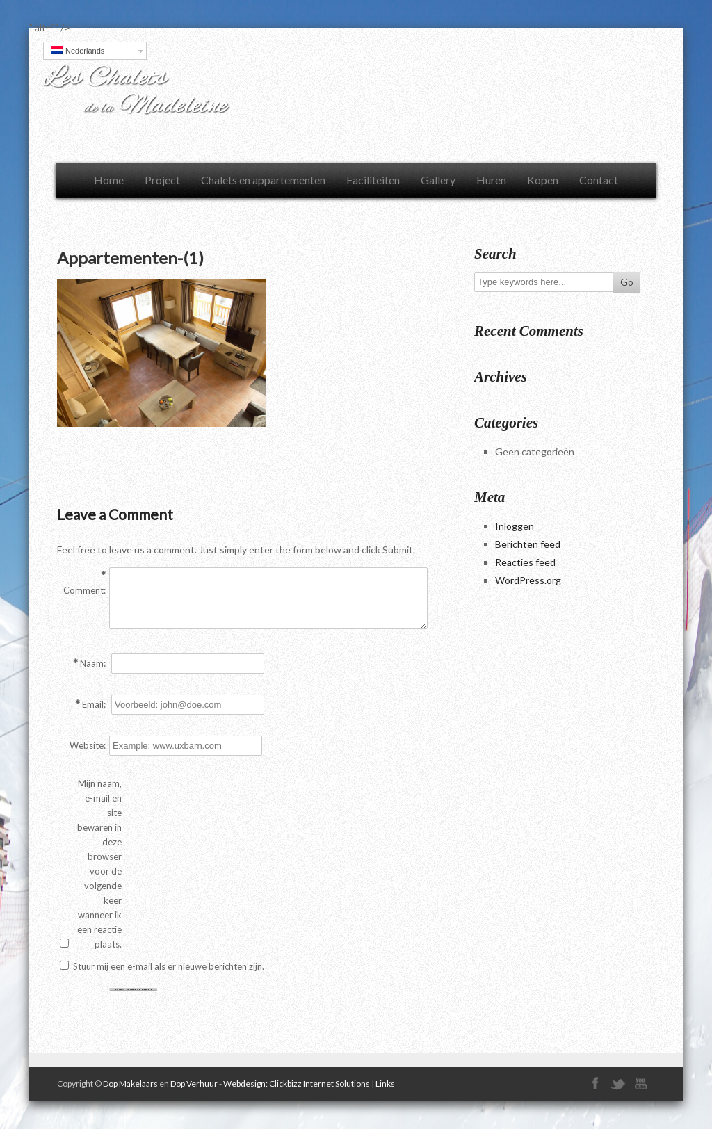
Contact (598, 179)
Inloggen (514, 526)
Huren (491, 179)
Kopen (542, 179)
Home (109, 179)
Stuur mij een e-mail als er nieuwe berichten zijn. (168, 966)
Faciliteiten (373, 179)
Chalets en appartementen (263, 179)
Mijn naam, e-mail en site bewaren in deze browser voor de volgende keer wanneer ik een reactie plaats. (99, 864)
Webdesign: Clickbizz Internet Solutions (296, 1083)
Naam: (93, 663)
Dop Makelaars (130, 1083)
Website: (88, 745)
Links (385, 1083)
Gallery (438, 179)
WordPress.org (528, 580)
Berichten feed (527, 544)
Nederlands (77, 50)
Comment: (84, 590)
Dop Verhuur (194, 1083)
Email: (94, 704)
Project (162, 179)
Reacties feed (525, 562)
